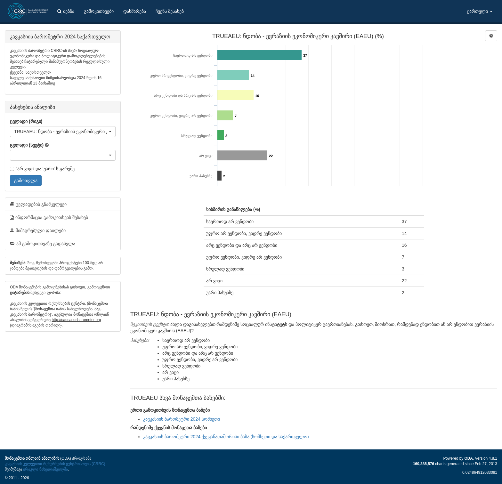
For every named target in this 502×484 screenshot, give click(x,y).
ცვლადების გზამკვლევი (38, 204)
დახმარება (134, 11)
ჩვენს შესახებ (170, 11)
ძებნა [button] (65, 11)
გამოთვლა (25, 180)
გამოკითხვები (99, 11)
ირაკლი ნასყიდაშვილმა (45, 469)
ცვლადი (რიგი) (26, 121)
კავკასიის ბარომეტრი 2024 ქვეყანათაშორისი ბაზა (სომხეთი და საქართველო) (226, 436)
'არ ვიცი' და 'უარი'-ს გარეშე (42, 168)
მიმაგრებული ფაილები (38, 230)
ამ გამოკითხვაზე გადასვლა (42, 243)
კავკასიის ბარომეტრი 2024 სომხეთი (181, 419)
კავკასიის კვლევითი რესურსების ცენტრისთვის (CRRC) (55, 464)
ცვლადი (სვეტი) (27, 145)
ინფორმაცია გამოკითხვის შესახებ (49, 217)
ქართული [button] (479, 11)
